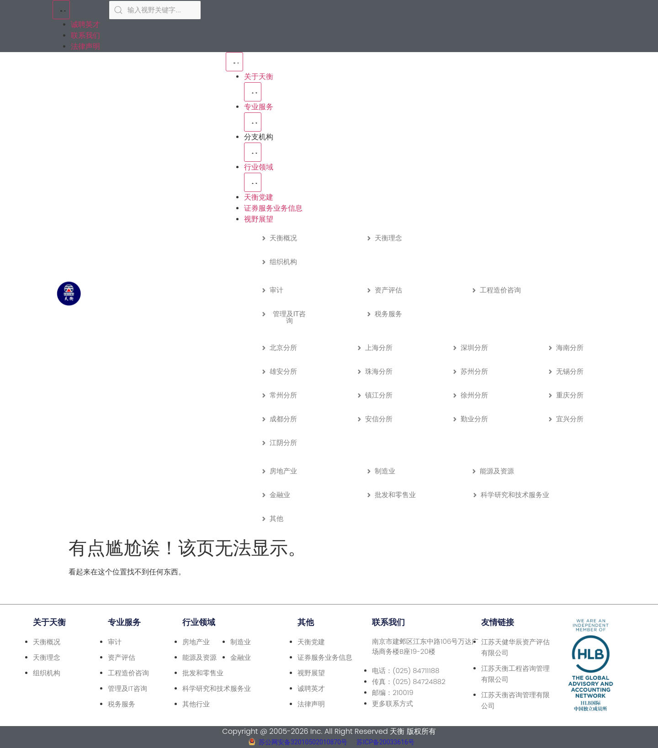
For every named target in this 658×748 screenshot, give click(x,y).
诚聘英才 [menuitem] (85, 24)
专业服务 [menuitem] (258, 106)
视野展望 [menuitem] (258, 219)
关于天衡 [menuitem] (258, 76)
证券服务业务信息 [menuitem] (273, 208)
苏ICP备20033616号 (385, 742)
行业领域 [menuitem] (258, 167)
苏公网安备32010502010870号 (303, 742)
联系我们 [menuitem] (85, 35)
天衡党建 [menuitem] (258, 197)
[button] (252, 91)
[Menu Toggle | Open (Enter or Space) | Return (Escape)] (61, 9)
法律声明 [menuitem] (85, 46)
